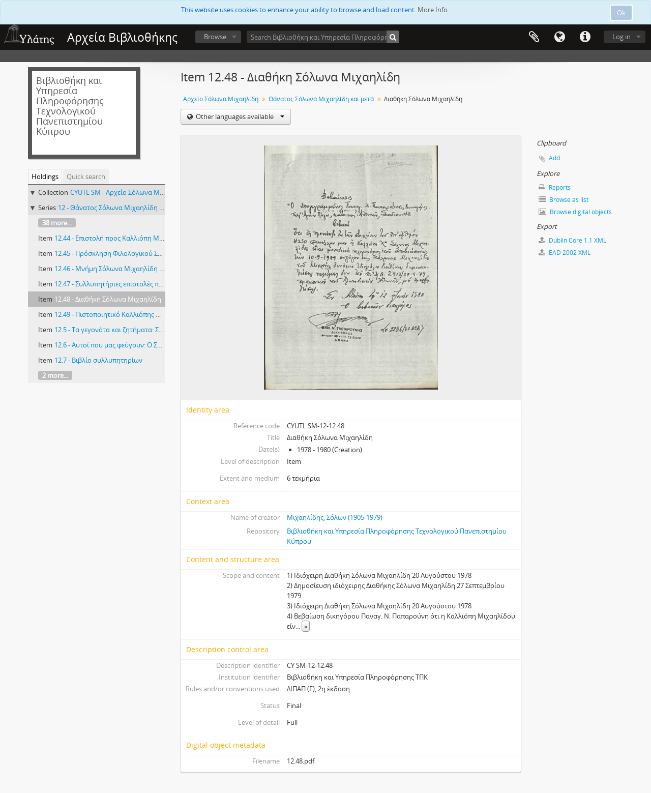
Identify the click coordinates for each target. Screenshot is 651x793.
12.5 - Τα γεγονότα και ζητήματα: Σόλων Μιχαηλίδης (133, 329)
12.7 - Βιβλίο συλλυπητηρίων (98, 360)
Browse (215, 36)
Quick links (585, 37)
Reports (555, 187)
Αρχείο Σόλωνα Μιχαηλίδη (220, 99)
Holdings (45, 176)
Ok (621, 12)
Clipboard (534, 37)
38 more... (57, 222)
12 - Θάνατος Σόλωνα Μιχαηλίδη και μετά (121, 207)
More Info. (433, 9)
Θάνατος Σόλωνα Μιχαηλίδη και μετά (321, 99)
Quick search (86, 176)
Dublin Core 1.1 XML (572, 240)
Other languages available (239, 116)
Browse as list (563, 199)
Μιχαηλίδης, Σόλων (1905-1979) (334, 517)
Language (559, 37)
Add (554, 158)
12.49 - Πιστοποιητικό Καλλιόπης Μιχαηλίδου (123, 314)
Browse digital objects (575, 212)
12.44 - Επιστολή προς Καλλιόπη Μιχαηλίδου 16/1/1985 (138, 238)
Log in (621, 36)
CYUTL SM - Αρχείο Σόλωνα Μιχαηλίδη (128, 192)
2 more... (55, 375)
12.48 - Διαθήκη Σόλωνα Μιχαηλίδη (107, 299)
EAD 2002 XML (564, 252)
